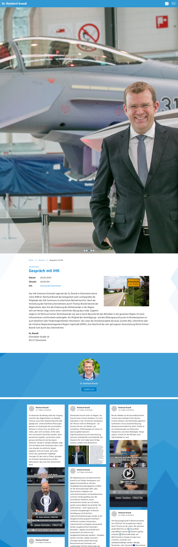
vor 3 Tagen (81, 410)
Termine (41, 260)
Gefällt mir (89, 389)
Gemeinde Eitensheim (50, 285)
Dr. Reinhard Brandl (89, 383)
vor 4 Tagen (122, 410)
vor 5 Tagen (81, 472)
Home (31, 260)
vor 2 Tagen (39, 410)
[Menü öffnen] (173, 3)
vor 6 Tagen (39, 542)
